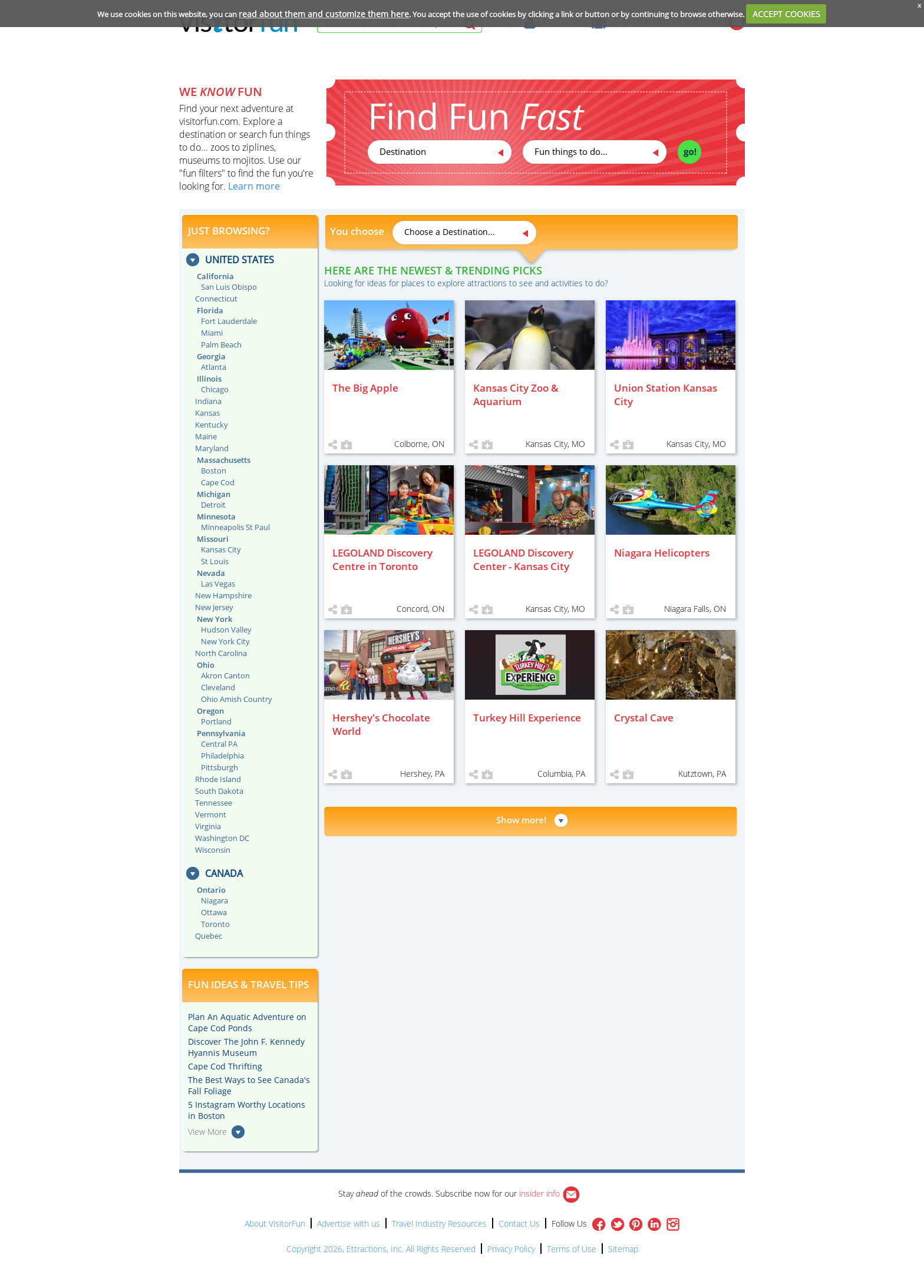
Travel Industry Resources (439, 1223)
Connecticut (216, 298)
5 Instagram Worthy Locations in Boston (246, 1110)
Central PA (219, 743)
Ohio (205, 665)
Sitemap (623, 1248)
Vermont (210, 814)
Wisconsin (212, 850)
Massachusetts (223, 460)
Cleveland (218, 687)
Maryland (212, 448)
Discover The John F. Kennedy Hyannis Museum (246, 1047)
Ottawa (214, 912)
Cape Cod (218, 482)
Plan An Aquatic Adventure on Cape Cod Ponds (247, 1022)
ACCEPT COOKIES (786, 13)
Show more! (521, 820)
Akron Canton (225, 675)
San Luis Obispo (229, 287)
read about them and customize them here (324, 13)
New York (214, 619)
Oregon (210, 711)
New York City (225, 641)
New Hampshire (223, 595)
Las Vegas (218, 583)
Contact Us (519, 1223)
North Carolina (221, 653)
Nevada (211, 573)
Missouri (213, 539)
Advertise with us (348, 1223)
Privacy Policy (511, 1248)
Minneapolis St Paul (235, 527)
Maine (206, 436)
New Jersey (214, 607)
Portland (216, 721)
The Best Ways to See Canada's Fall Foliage (249, 1085)
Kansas (207, 413)
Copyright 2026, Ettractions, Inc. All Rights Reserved (381, 1248)
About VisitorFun (275, 1223)
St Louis (215, 561)
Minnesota (216, 516)
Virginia (208, 826)
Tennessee (213, 802)
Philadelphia (222, 755)
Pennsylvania (221, 733)
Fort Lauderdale (229, 321)
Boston (213, 470)
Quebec (208, 935)
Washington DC (222, 838)
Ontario (211, 890)
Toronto (215, 924)
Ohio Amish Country (236, 699)
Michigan (213, 494)
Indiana (208, 401)
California (215, 276)
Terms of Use (571, 1248)
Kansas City (221, 549)
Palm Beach (221, 344)
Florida (210, 310)
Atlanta (213, 367)
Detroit (213, 504)
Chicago (215, 389)
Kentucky (211, 424)
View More (207, 1131)
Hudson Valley (226, 629)
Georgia (211, 356)
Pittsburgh (219, 767)
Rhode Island (218, 779)
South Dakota (219, 791)
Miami (212, 332)
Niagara (214, 900)
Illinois (209, 378)
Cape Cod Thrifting (225, 1066)
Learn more (254, 186)
